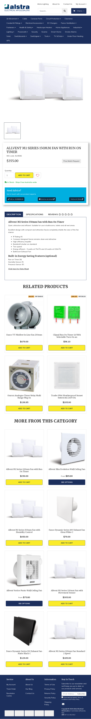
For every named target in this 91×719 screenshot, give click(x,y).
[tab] (14, 214)
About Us (56, 4)
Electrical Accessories (34, 23)
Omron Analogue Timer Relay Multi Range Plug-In (24, 396)
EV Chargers (52, 23)
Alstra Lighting (43, 4)
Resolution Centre (11, 694)
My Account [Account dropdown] (80, 4)
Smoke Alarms (71, 32)
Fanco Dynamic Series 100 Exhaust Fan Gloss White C (67, 531)
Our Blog (28, 689)
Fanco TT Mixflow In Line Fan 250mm (24, 335)
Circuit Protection (52, 19)
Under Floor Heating (75, 36)
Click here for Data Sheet (18, 269)
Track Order (11, 689)
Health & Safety (25, 27)
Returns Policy (49, 693)
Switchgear (34, 36)
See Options (67, 482)
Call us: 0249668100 (15, 199)
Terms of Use (49, 684)
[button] (37, 175)
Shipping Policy (47, 703)
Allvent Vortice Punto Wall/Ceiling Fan (24, 590)
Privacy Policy (49, 689)
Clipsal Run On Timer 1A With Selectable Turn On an (67, 336)
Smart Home (56, 32)
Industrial (77, 27)
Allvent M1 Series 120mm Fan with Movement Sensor (67, 591)
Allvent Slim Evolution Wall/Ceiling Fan (67, 469)
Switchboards (19, 36)
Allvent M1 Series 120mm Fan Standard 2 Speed (67, 652)
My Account (11, 684)
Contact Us (67, 4)
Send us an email (47, 199)
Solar (9, 36)
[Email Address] (68, 694)
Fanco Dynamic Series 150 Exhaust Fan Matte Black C (24, 652)
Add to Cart (24, 175)
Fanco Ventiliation (68, 23)
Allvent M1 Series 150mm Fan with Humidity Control (24, 531)
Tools (46, 36)
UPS (8, 41)
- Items (78, 11)
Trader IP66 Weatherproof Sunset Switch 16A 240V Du (67, 396)
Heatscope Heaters (44, 27)
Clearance (69, 19)
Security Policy (50, 698)
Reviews (60, 214)
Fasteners (10, 27)
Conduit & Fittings (13, 23)
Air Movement (12, 19)
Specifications (34, 214)
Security (35, 32)
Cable (25, 19)
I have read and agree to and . (72, 698)
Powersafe (22, 32)
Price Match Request (71, 161)
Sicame (44, 32)
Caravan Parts (36, 19)
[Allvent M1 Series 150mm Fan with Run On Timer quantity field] (9, 175)
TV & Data (58, 36)
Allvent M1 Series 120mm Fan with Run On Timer (24, 470)
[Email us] (63, 704)
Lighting (10, 32)
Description (14, 214)
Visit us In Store (76, 199)
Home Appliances (63, 27)
